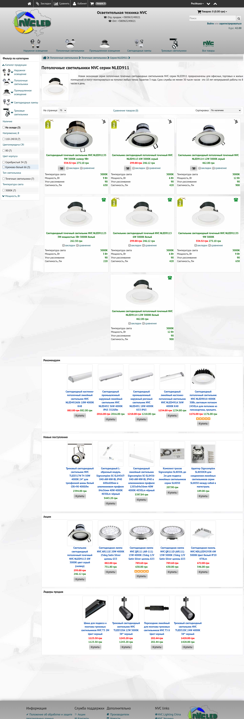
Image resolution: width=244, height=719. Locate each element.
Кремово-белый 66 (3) (17, 116)
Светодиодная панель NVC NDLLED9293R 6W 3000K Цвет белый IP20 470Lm (203, 553)
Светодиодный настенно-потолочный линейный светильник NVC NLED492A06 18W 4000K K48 (80, 399)
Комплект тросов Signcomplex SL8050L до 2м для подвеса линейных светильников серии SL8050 (172, 476)
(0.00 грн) (212, 12)
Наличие (7, 71)
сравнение (88, 168)
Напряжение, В (10, 82)
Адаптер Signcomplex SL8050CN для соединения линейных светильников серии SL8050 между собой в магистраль (203, 477)
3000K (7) (10, 139)
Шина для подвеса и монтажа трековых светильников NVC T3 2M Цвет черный (95, 628)
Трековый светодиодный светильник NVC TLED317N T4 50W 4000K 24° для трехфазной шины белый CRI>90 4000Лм (80, 477)
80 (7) (8, 100)
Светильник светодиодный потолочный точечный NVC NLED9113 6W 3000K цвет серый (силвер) (79, 557)
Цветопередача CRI (13, 94)
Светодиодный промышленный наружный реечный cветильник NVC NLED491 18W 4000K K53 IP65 (141, 400)
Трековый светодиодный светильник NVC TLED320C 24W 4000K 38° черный (188, 628)
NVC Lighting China (168, 714)
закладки (74, 168)
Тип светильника (11, 122)
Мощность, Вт (11, 145)
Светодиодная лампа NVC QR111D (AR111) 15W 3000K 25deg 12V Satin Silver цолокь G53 (172, 553)
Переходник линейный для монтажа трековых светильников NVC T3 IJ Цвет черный (157, 628)
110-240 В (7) (12, 88)
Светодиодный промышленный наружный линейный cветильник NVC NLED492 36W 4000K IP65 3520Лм (111, 400)
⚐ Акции (80, 714)
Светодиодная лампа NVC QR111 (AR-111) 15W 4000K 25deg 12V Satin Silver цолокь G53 (141, 553)
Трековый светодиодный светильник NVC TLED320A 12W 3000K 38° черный (126, 628)
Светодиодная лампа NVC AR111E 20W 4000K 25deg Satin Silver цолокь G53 (110, 553)
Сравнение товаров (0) (125, 110)
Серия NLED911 (119, 57)
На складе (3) (13, 77)
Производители (118, 714)
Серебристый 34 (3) (16, 111)
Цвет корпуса (9, 105)
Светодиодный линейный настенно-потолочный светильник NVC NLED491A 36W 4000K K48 (172, 399)
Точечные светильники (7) (19, 128)
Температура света (12, 134)
